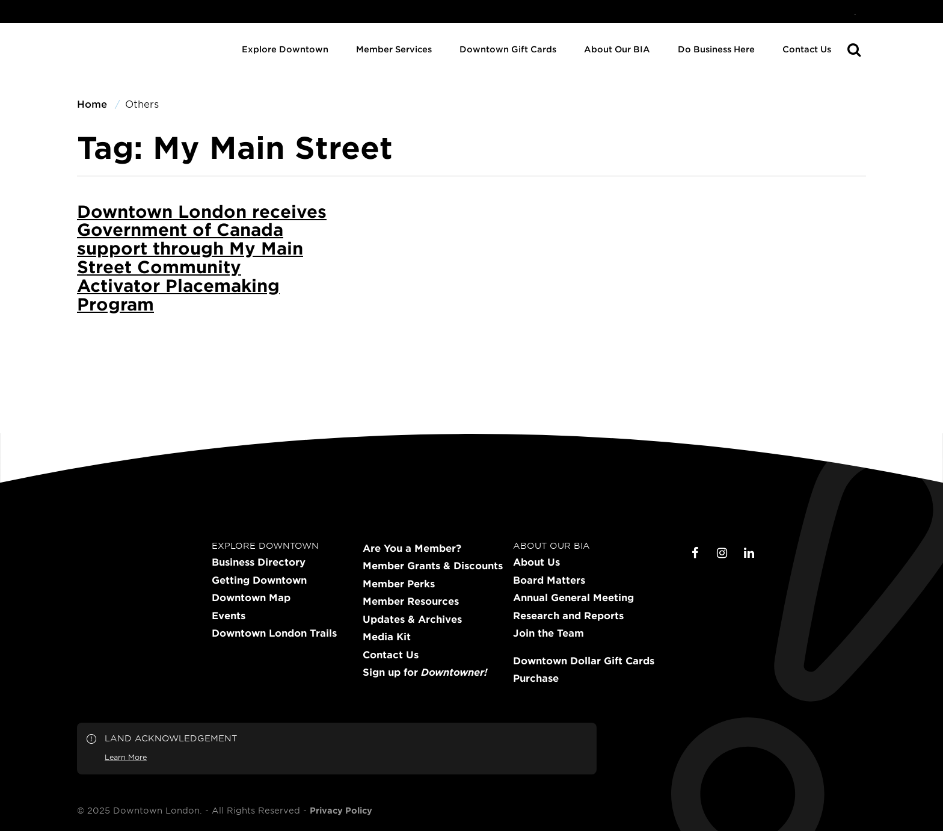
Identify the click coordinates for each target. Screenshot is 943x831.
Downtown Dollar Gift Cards (583, 660)
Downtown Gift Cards (507, 49)
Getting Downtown (259, 580)
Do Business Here (716, 49)
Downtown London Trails (274, 633)
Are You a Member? (412, 548)
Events (228, 615)
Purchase (536, 678)
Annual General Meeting (573, 597)
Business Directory (259, 562)
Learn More (126, 757)
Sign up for (425, 672)
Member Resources (411, 601)
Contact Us (806, 49)
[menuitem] (855, 11)
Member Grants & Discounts (433, 565)
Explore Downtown (285, 49)
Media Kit (387, 636)
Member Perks (399, 583)
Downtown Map (251, 597)
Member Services (394, 49)
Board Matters (549, 580)
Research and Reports (568, 615)
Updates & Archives (412, 619)
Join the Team (548, 633)
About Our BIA (617, 49)
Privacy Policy (341, 810)
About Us (536, 562)
